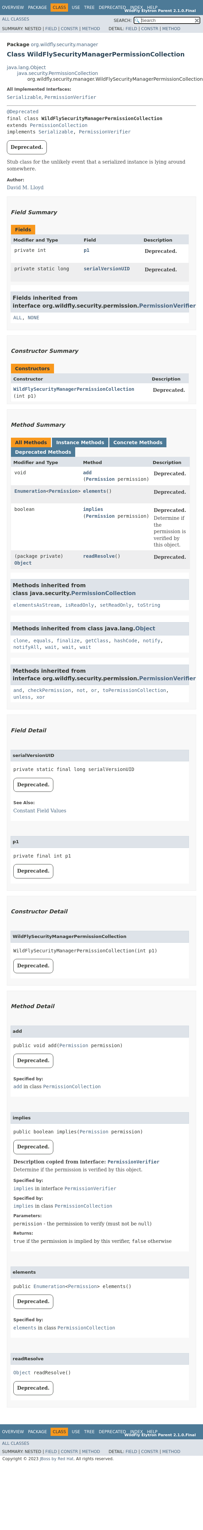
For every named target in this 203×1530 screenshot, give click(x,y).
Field (51, 28)
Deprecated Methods (43, 452)
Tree (89, 7)
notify (151, 640)
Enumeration (30, 491)
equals (42, 640)
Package (37, 7)
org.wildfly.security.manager (64, 44)
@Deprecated (23, 111)
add (87, 472)
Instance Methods (80, 442)
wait (51, 647)
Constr (69, 28)
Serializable (24, 97)
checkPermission (49, 690)
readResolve (99, 556)
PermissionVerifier (70, 97)
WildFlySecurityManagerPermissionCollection (73, 389)
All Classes (15, 19)
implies (93, 509)
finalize (67, 640)
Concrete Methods (138, 442)
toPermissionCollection (134, 690)
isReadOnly (79, 605)
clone (20, 640)
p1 (87, 250)
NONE (33, 317)
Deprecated (112, 7)
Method (91, 28)
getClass (96, 640)
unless (22, 697)
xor (40, 697)
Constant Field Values (39, 810)
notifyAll (26, 647)
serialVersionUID (107, 268)
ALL (17, 317)
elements (94, 491)
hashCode (125, 640)
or (94, 690)
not (81, 690)
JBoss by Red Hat (56, 1458)
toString (148, 605)
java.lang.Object (26, 67)
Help (152, 7)
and (17, 690)
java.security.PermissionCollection (57, 73)
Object (23, 563)
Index (136, 7)
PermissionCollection (58, 125)
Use (76, 7)
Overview (13, 7)
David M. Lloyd (25, 187)
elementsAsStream (36, 605)
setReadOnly (116, 605)
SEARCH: (123, 20)
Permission (100, 479)
